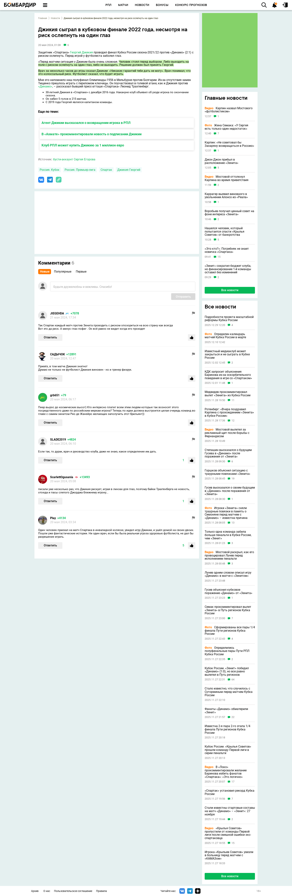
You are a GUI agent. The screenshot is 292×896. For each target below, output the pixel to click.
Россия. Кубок (49, 170)
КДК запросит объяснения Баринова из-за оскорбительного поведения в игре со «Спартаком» (228, 375)
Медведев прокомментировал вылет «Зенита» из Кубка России (227, 393)
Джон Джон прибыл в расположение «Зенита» (221, 161)
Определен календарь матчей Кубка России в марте (225, 335)
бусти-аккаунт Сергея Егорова (74, 159)
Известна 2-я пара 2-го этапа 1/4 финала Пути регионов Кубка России (227, 729)
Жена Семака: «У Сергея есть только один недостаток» (226, 127)
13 (232, 522)
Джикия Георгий (128, 170)
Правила (101, 891)
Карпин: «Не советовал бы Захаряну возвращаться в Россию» (229, 144)
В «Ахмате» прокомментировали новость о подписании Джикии (92, 134)
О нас (46, 891)
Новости (55, 18)
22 (232, 717)
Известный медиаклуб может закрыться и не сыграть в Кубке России (227, 354)
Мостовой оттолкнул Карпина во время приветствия (226, 178)
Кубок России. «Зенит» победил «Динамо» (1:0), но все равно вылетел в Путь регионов (227, 671)
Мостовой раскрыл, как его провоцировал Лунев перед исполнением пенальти (229, 555)
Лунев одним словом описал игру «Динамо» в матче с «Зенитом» (228, 574)
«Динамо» (45, 86)
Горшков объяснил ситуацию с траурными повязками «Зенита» (227, 472)
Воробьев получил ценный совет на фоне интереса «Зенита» (229, 212)
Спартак (106, 170)
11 (232, 400)
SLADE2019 (58, 439)
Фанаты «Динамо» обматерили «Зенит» (226, 710)
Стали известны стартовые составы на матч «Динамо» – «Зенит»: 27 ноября (230, 811)
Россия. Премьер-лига (80, 170)
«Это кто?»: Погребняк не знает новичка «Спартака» (227, 250)
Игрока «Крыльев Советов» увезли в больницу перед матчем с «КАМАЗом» (229, 855)
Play (53, 518)
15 (219, 256)
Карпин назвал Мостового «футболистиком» (229, 110)
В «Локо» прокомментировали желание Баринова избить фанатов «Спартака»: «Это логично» (226, 771)
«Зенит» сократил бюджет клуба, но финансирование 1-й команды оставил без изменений (228, 269)
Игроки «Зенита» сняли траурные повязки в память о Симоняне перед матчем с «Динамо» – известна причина (226, 512)
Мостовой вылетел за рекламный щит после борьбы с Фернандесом (227, 433)
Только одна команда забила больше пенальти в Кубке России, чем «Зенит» (228, 535)
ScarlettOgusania (61, 477)
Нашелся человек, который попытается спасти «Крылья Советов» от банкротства (224, 231)
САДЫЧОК (57, 354)
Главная (42, 18)
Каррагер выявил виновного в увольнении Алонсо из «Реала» (226, 195)
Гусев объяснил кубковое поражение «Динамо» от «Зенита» (228, 591)
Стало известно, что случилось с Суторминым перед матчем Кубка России (229, 692)
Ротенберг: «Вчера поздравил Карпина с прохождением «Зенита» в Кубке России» (229, 412)
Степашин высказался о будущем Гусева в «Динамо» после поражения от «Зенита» (228, 453)
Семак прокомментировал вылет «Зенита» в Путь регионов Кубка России (228, 610)
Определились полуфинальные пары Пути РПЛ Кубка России (227, 651)
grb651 (55, 395)
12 (232, 420)
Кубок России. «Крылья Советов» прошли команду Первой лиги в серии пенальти (228, 750)
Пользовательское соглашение (73, 891)
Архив (35, 891)
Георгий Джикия (81, 52)
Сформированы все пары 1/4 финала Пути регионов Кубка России (230, 631)
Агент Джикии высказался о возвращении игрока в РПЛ (86, 123)
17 (232, 781)
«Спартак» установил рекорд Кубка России (229, 792)
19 (232, 478)
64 (232, 679)
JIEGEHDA (57, 313)
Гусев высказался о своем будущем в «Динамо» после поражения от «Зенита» (230, 491)
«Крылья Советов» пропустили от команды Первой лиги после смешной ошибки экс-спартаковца (228, 833)
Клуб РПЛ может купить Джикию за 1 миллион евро (83, 145)
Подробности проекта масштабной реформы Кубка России (229, 318)
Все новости (229, 290)
